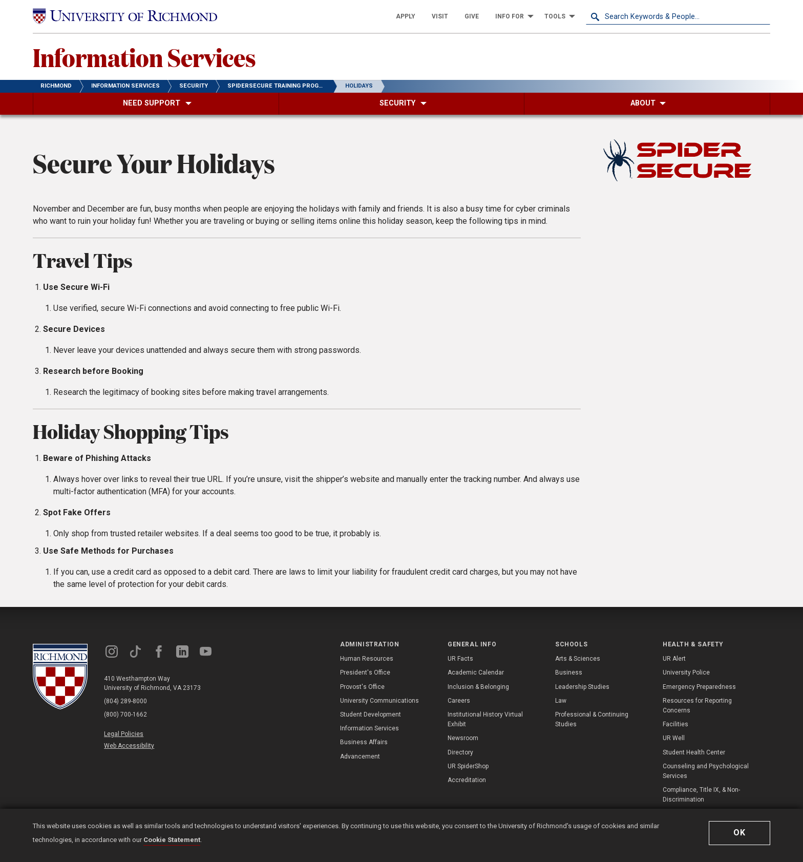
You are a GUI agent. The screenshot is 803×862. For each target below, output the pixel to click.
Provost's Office (362, 686)
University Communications (379, 700)
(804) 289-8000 (125, 701)
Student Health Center (694, 752)
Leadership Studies (582, 686)
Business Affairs (364, 742)
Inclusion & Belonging (478, 686)
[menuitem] (406, 16)
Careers (459, 700)
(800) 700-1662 (125, 714)
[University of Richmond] (125, 16)
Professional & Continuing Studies (591, 719)
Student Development (370, 714)
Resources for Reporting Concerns (697, 705)
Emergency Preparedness (699, 686)
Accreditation (467, 780)
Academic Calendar (476, 672)
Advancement (360, 756)
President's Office (365, 672)
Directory (460, 752)
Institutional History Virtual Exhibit (485, 719)
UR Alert (674, 658)
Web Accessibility (129, 745)
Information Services (144, 57)
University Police (686, 672)
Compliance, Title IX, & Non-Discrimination (701, 794)
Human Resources (366, 658)
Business (568, 672)
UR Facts (460, 658)
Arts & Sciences (577, 658)
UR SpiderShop (468, 766)
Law (560, 700)
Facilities (675, 724)
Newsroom (463, 738)
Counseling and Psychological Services (706, 771)
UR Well (674, 738)
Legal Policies (123, 734)
